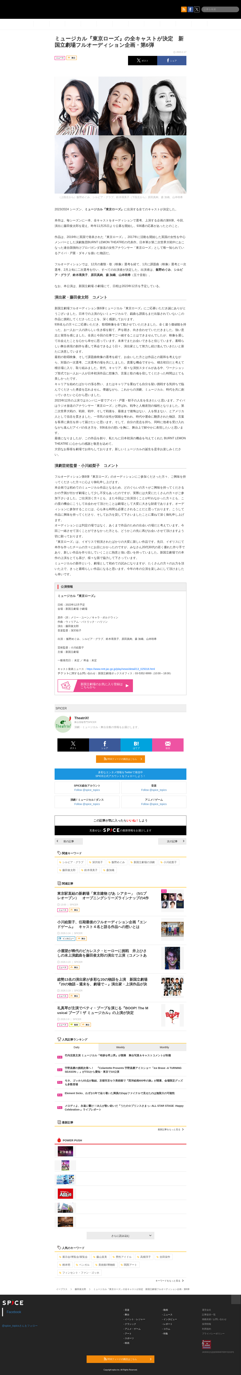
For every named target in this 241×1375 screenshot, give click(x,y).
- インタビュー (169, 1319)
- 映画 (126, 1343)
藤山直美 (100, 1256)
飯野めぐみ (116, 862)
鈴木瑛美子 (89, 870)
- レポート (167, 1324)
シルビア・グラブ (71, 862)
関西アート (129, 1264)
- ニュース (167, 1314)
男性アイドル (122, 1256)
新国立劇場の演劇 (142, 862)
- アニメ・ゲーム (132, 1329)
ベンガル (83, 1264)
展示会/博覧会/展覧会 (73, 1256)
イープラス (61, 1289)
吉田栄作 (163, 1256)
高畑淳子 (144, 1256)
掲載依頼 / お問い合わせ (214, 1319)
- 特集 (165, 1333)
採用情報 (206, 1324)
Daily (76, 1047)
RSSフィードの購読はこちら (123, 758)
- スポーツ (129, 1338)
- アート (128, 1333)
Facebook (14, 1312)
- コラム (166, 1329)
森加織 (108, 870)
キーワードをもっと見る (170, 1280)
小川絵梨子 (168, 862)
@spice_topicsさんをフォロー (20, 1325)
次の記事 (175, 841)
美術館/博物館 (105, 1264)
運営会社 (206, 1310)
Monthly (164, 1047)
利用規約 (206, 1329)
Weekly (120, 1047)
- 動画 (165, 1310)
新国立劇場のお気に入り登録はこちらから (105, 686)
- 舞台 (126, 1314)
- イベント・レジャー (134, 1319)
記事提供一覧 (209, 1314)
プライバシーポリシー (213, 1333)
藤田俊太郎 (67, 870)
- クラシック (130, 1324)
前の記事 (65, 841)
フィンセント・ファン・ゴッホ (79, 1272)
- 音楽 (126, 1310)
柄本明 (64, 1264)
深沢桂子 (96, 862)
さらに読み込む (131, 1235)
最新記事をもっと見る (171, 1129)
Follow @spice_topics (87, 789)
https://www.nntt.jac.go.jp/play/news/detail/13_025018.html (121, 668)
